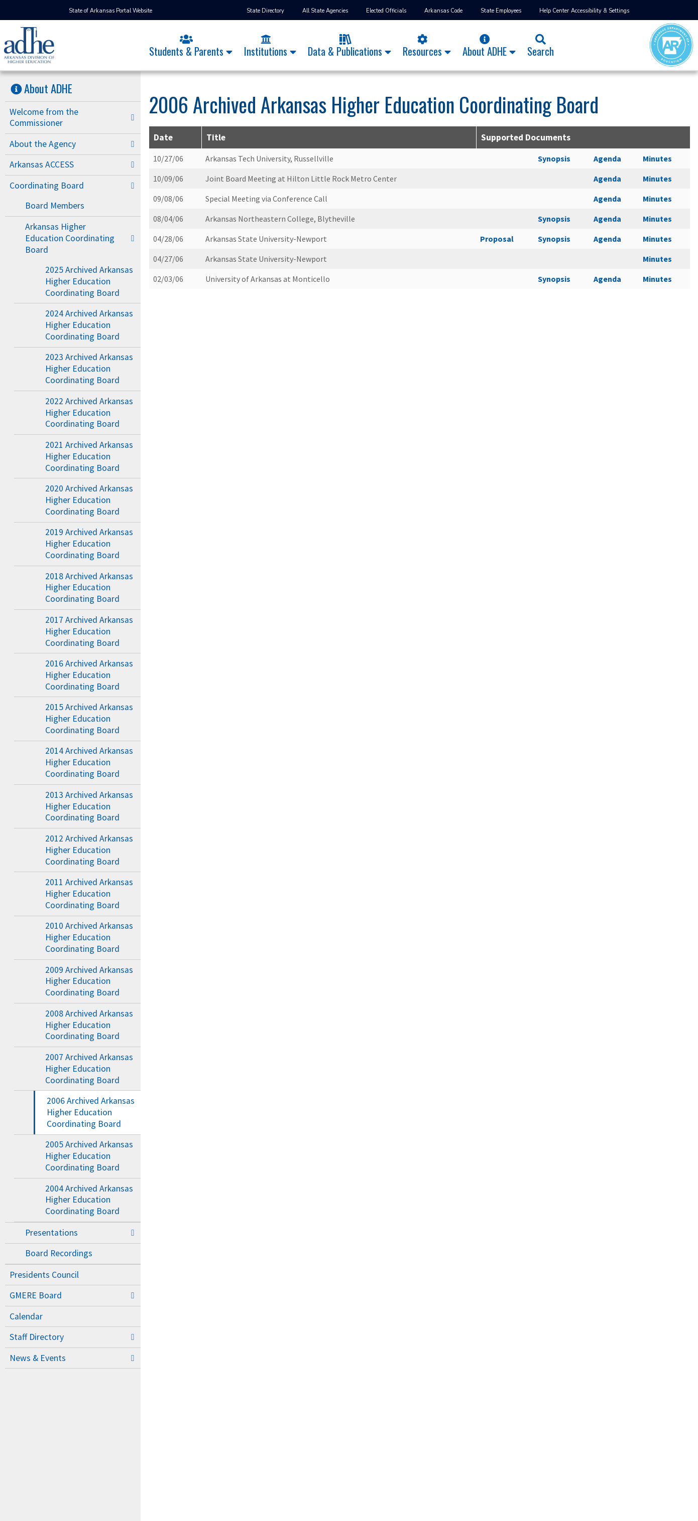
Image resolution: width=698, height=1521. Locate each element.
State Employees (501, 11)
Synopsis (554, 158)
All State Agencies (325, 11)
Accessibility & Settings (600, 11)
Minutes (657, 158)
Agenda (607, 158)
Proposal (497, 239)
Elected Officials (386, 11)
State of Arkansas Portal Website (110, 11)
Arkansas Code (443, 11)
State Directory (265, 11)
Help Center (554, 11)
